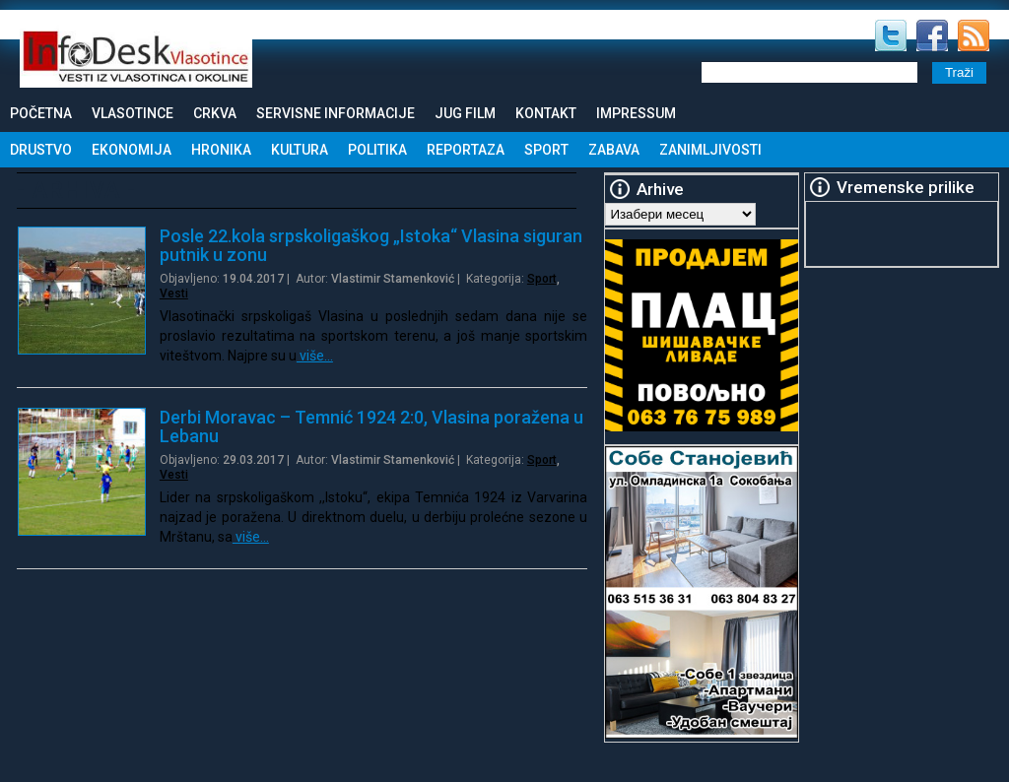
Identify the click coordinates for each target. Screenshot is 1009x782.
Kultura (299, 150)
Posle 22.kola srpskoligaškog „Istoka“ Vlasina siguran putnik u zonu (371, 245)
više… (315, 355)
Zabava (613, 150)
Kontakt (545, 113)
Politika (377, 150)
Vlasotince (132, 113)
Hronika (221, 150)
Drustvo (41, 150)
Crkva (214, 113)
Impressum (636, 113)
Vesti (174, 293)
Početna (41, 113)
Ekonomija (131, 150)
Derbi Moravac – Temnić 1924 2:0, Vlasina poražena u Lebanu (371, 426)
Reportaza (465, 150)
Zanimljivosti (710, 150)
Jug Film (465, 113)
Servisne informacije (335, 113)
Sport (546, 150)
